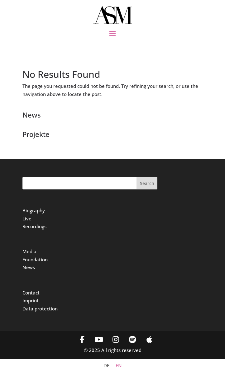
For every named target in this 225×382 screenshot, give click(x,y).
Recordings (34, 226)
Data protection (40, 308)
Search (147, 183)
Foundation (35, 259)
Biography (33, 210)
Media (29, 251)
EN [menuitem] (119, 366)
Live (26, 218)
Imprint (30, 300)
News (28, 267)
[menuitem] (106, 365)
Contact (31, 292)
